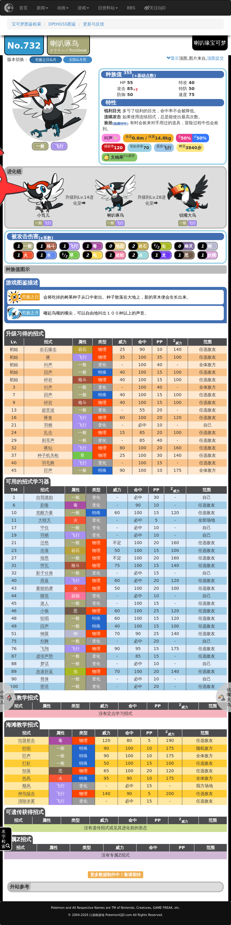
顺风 (26, 785)
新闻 (42, 7)
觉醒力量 (44, 512)
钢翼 (44, 633)
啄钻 (48, 447)
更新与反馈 (93, 24)
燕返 (44, 580)
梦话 (44, 663)
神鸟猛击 (26, 793)
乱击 (48, 432)
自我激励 (44, 497)
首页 (23, 7)
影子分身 (44, 573)
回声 (48, 372)
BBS (131, 7)
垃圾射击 (26, 740)
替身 (44, 678)
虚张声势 (44, 656)
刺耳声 (48, 440)
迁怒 (44, 542)
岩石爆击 (48, 349)
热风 (26, 778)
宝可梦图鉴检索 (26, 24)
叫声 (48, 364)
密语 (44, 686)
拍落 (26, 770)
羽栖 (48, 425)
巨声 (48, 470)
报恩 (44, 558)
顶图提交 (215, 58)
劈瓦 (44, 565)
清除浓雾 (26, 801)
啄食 (48, 417)
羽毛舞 (48, 462)
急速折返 (44, 671)
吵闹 (26, 748)
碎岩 (48, 379)
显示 (172, 58)
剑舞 (44, 641)
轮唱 (44, 618)
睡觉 (44, 595)
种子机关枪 (48, 455)
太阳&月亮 (77, 60)
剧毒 (44, 505)
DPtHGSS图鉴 (62, 24)
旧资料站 (108, 7)
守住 (44, 527)
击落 (44, 550)
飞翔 (44, 648)
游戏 (83, 7)
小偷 (44, 610)
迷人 (44, 603)
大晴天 (44, 520)
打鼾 (26, 763)
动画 (63, 7)
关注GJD (155, 7)
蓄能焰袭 (44, 588)
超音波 (48, 410)
